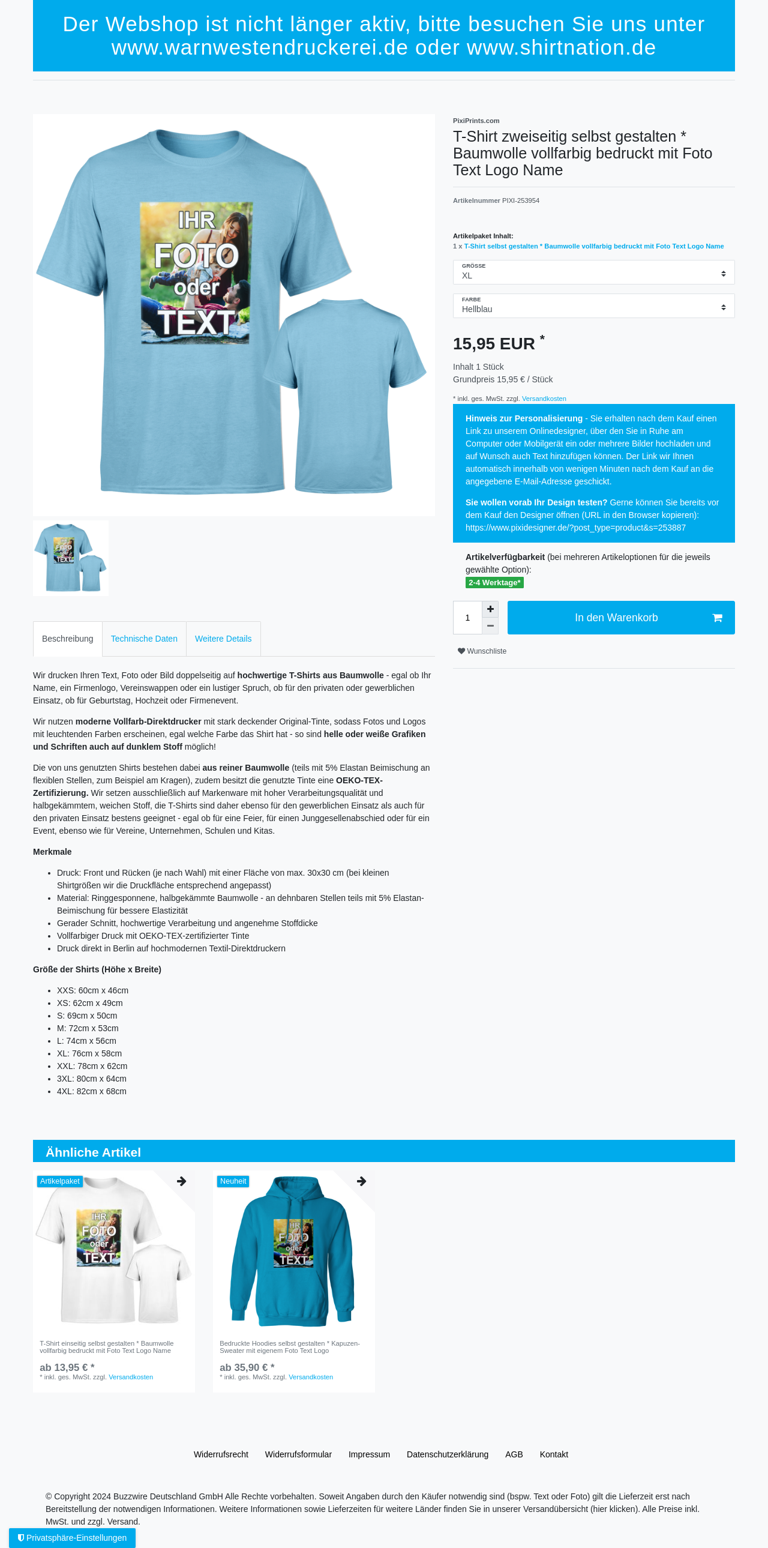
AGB (514, 1454)
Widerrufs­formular (298, 1454)
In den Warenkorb (648, 618)
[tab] (68, 639)
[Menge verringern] (490, 626)
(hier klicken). (615, 1509)
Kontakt (554, 1454)
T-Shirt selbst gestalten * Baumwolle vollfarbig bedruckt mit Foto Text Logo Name (594, 246)
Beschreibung (68, 638)
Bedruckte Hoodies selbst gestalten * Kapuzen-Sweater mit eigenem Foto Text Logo (290, 1347)
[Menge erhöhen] (490, 609)
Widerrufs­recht (221, 1454)
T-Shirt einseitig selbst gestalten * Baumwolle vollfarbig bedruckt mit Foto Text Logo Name (106, 1347)
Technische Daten (144, 638)
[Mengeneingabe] (467, 617)
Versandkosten (543, 398)
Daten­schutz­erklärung (447, 1454)
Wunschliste (482, 651)
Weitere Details (223, 638)
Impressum (369, 1454)
